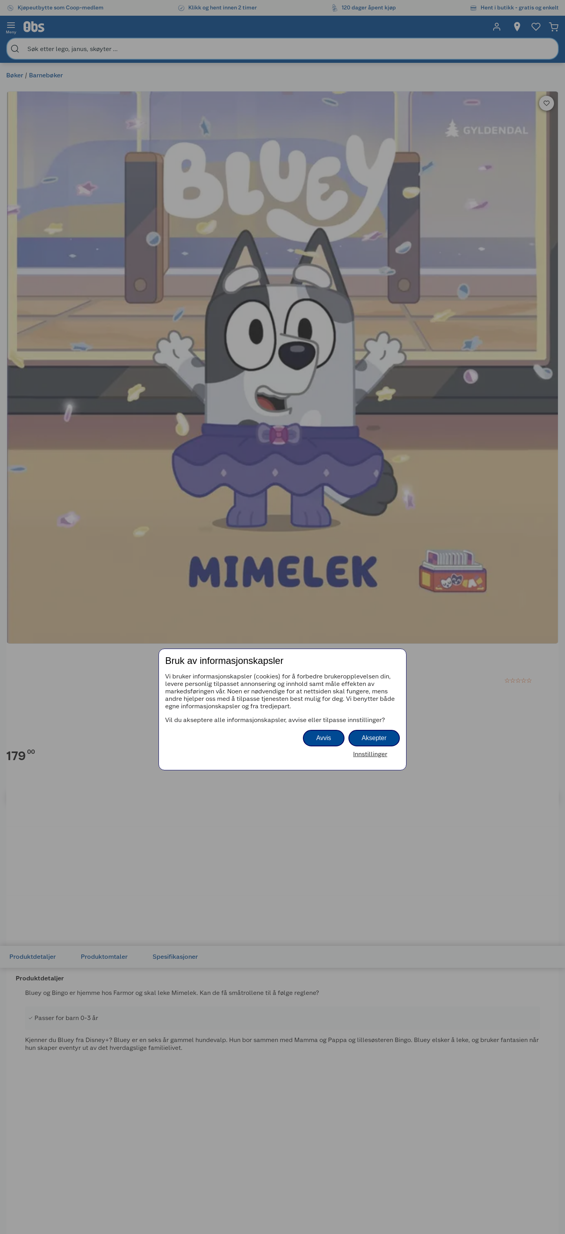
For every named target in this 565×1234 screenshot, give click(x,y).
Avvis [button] (323, 738)
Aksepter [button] (374, 738)
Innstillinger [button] (370, 754)
